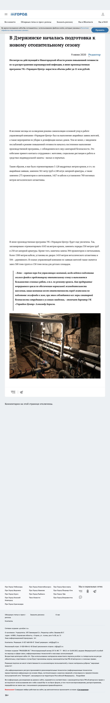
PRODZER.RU (24, 651)
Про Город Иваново (37, 590)
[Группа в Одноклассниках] (87, 591)
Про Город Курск (11, 594)
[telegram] (22, 392)
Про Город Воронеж (13, 590)
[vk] (13, 392)
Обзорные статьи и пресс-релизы (36, 22)
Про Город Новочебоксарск (40, 587)
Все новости (10, 22)
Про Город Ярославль (62, 587)
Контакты (9, 621)
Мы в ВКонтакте (85, 22)
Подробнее (80, 676)
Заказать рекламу (65, 22)
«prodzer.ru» (24, 628)
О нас (58, 615)
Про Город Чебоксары (13, 587)
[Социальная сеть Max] (80, 597)
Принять (100, 30)
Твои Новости (34, 597)
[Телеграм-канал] (94, 591)
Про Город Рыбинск (37, 594)
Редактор (94, 54)
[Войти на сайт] (103, 14)
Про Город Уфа (59, 594)
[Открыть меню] (6, 14)
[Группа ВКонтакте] (80, 591)
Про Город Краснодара (14, 604)
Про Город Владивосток (63, 597)
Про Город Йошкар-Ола (63, 590)
